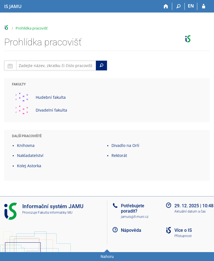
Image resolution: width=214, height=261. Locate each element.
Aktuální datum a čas (190, 211)
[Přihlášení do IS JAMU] (203, 6)
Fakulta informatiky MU (55, 213)
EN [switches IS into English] (191, 6)
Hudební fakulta (51, 97)
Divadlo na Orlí (125, 145)
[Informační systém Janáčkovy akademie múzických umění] (13, 6)
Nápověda (131, 230)
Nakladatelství (30, 155)
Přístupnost (183, 236)
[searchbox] (56, 65)
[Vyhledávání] (178, 6)
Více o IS (183, 230)
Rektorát (119, 155)
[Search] (101, 65)
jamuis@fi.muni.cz (135, 217)
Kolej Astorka (29, 165)
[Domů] (166, 6)
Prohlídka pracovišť (32, 28)
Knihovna (26, 145)
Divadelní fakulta (51, 110)
